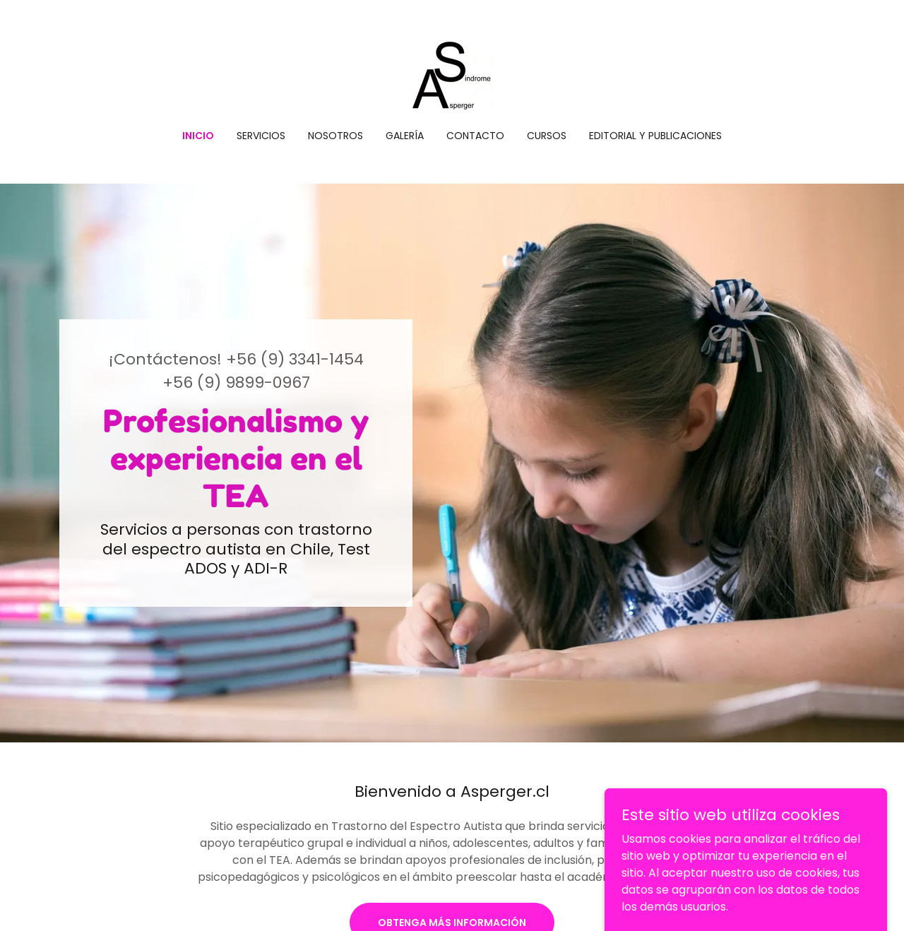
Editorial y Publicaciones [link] (655, 136)
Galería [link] (405, 136)
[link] (452, 74)
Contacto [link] (475, 136)
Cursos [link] (546, 136)
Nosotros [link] (335, 136)
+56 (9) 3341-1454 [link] (295, 359)
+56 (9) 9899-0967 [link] (236, 382)
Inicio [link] (198, 136)
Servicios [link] (261, 136)
